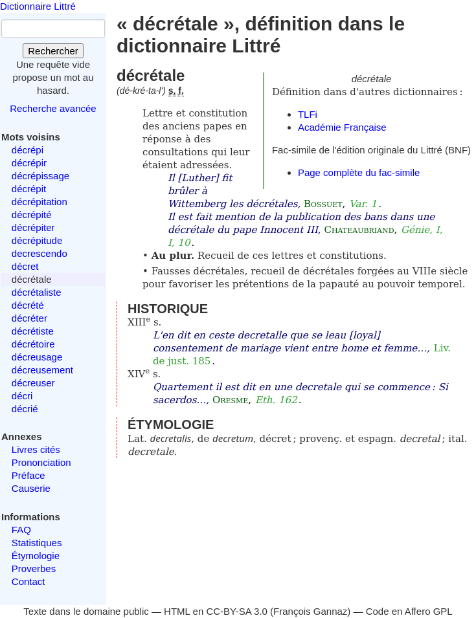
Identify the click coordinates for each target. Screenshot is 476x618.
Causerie (31, 488)
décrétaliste (37, 292)
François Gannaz (310, 611)
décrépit (29, 188)
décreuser (33, 382)
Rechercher (53, 50)
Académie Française (342, 127)
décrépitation (39, 201)
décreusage (37, 356)
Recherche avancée (53, 108)
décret (25, 266)
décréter (29, 318)
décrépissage (40, 175)
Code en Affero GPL (409, 611)
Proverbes (34, 568)
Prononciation (41, 462)
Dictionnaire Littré (38, 6)
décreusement (42, 369)
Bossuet (323, 204)
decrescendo (39, 253)
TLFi (307, 114)
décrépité (32, 214)
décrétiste (33, 331)
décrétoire (33, 343)
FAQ (21, 529)
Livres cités (36, 449)
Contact (28, 581)
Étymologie (36, 555)
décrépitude (37, 240)
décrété (28, 305)
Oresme (230, 400)
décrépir (29, 162)
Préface (28, 475)
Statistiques (37, 542)
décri (22, 395)
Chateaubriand (359, 230)
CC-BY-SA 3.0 (236, 611)
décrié (25, 408)
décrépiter (33, 227)
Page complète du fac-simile (359, 172)
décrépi (27, 149)
